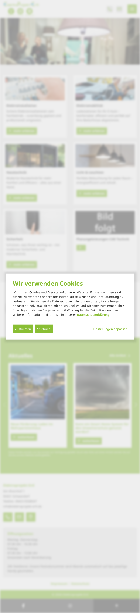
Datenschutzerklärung (93, 315)
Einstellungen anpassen (110, 329)
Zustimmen (23, 329)
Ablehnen (44, 329)
